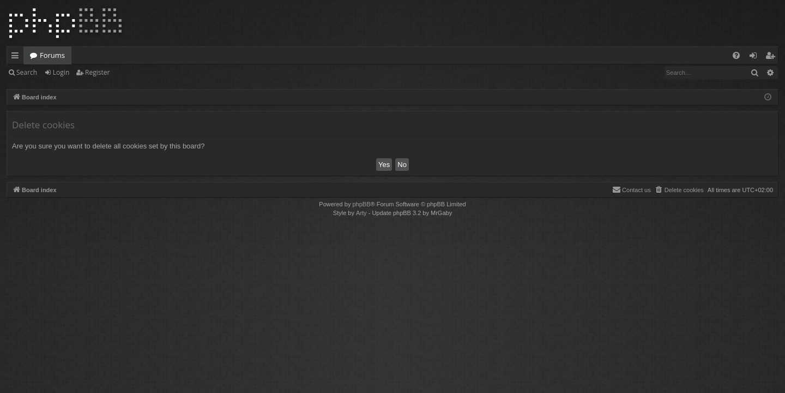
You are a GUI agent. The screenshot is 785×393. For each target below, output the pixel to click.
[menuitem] (736, 55)
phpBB (361, 204)
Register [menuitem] (772, 57)
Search (26, 72)
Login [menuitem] (755, 57)
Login (61, 72)
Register (97, 72)
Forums (52, 55)
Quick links (17, 57)
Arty (361, 213)
